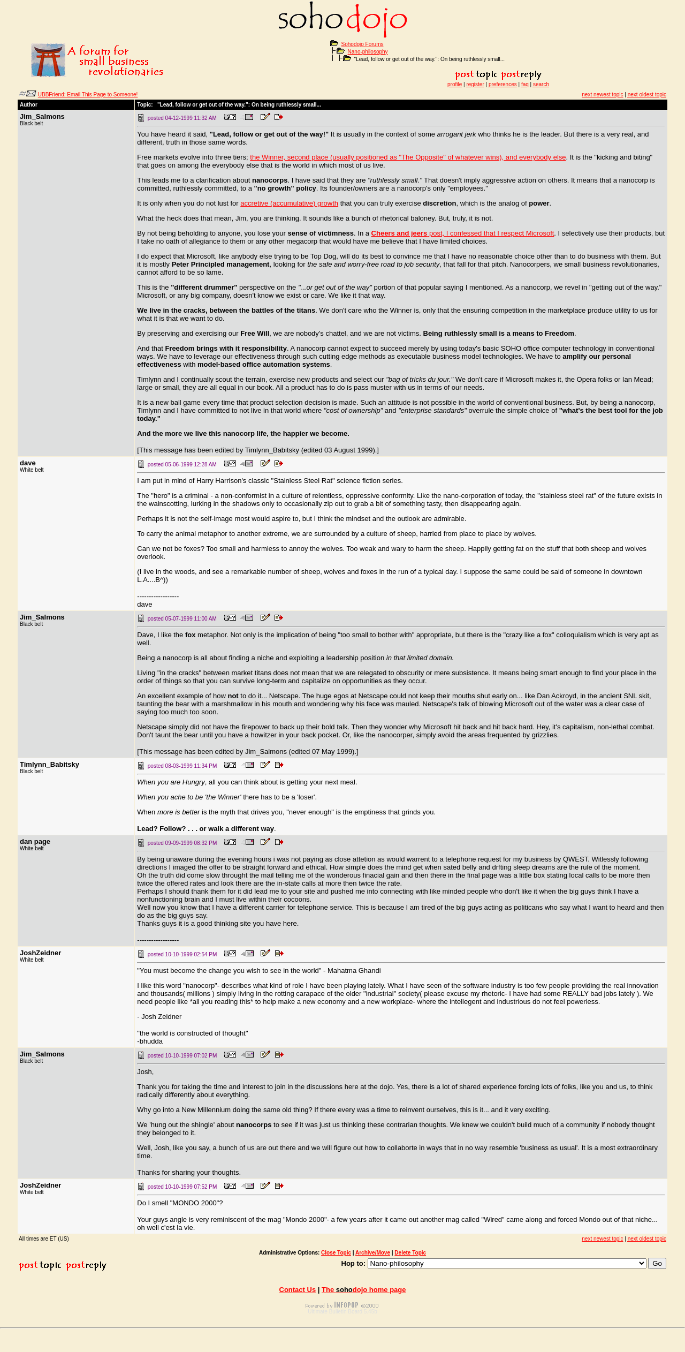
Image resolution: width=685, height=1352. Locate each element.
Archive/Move (372, 1253)
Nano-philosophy (368, 52)
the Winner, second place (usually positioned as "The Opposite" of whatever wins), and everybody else (408, 157)
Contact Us (297, 1290)
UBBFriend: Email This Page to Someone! (88, 94)
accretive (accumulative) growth (289, 203)
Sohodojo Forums (362, 44)
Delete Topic (410, 1253)
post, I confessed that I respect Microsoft (462, 233)
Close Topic (336, 1253)
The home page (364, 1290)
